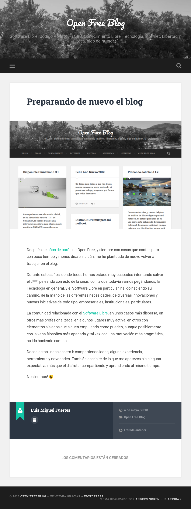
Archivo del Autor (34, 420)
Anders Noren (147, 499)
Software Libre (95, 313)
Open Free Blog (95, 22)
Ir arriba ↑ (172, 499)
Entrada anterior (135, 430)
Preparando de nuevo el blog (85, 101)
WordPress (93, 496)
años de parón (60, 249)
